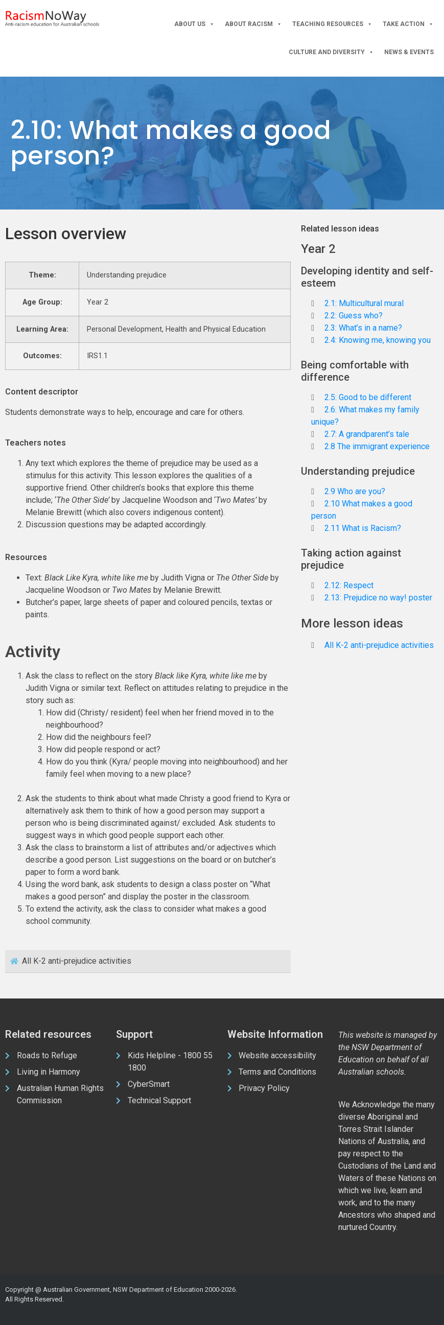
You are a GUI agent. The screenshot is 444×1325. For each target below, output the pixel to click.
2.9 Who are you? (354, 491)
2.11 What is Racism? (362, 528)
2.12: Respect (348, 585)
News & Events (409, 52)
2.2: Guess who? (353, 315)
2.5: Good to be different (367, 397)
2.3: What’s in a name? (363, 328)
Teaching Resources (332, 24)
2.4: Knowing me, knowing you (377, 340)
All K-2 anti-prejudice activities (379, 645)
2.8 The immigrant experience (377, 446)
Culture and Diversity (331, 52)
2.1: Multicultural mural (364, 303)
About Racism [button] (253, 24)
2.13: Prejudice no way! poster (378, 597)
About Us (194, 24)
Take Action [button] (408, 24)
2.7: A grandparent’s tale (366, 434)
